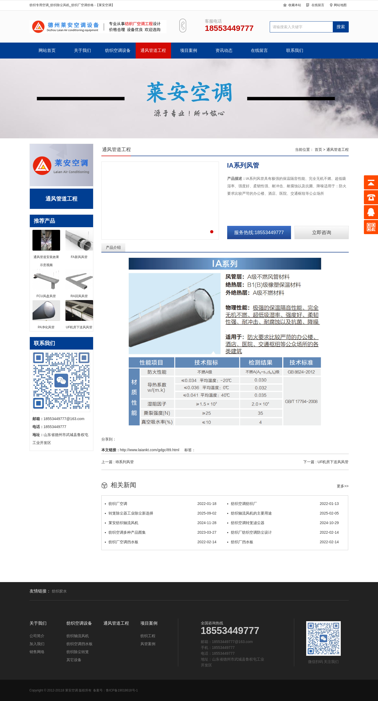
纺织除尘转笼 (78, 652)
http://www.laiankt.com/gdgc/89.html (149, 450)
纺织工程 (147, 636)
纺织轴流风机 (78, 636)
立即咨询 (321, 232)
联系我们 (294, 50)
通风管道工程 (153, 50)
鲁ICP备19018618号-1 (122, 690)
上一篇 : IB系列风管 (117, 462)
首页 (318, 149)
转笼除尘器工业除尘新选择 (161, 513)
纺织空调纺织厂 (283, 503)
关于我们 (82, 50)
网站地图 (340, 5)
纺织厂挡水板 (283, 542)
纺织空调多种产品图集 (161, 532)
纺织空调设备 (118, 50)
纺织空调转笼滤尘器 (283, 523)
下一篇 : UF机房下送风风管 (325, 462)
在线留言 (317, 5)
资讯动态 (223, 50)
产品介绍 (113, 247)
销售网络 (37, 652)
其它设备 (74, 660)
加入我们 (37, 644)
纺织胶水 (59, 591)
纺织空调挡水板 (80, 644)
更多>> (342, 486)
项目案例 (188, 50)
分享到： (108, 439)
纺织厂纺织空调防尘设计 (283, 532)
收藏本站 (294, 5)
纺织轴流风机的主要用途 (283, 513)
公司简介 (37, 636)
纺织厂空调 (161, 503)
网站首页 (47, 50)
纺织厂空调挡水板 (161, 542)
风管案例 (147, 644)
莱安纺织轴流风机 (161, 523)
